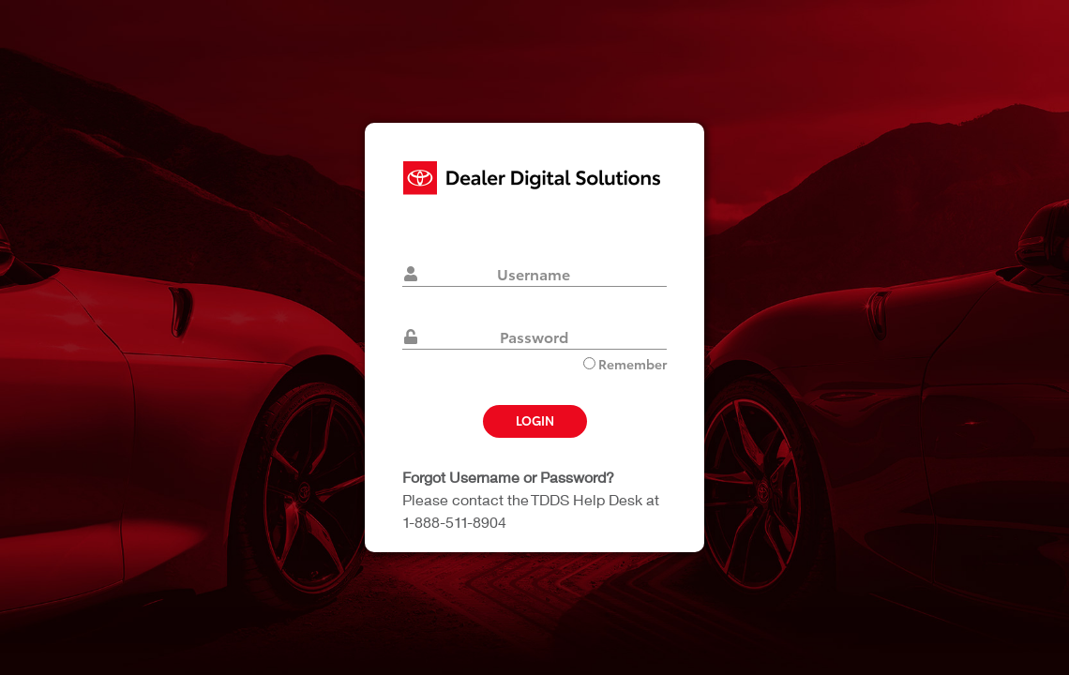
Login (535, 420)
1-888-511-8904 (454, 522)
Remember (625, 363)
